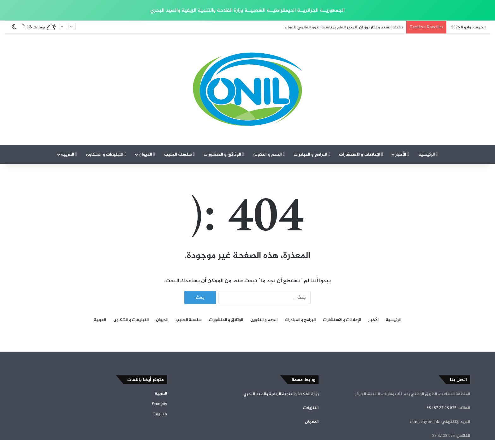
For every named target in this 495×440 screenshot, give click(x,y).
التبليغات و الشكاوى (106, 121)
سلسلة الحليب (179, 121)
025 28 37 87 (445, 375)
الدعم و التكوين (269, 121)
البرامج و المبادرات (312, 121)
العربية (69, 121)
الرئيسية (428, 121)
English (160, 381)
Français (159, 370)
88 (428, 375)
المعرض (312, 388)
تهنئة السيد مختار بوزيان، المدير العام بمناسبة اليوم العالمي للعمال (344, 27)
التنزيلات (311, 375)
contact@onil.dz (425, 388)
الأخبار (402, 121)
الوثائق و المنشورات (224, 121)
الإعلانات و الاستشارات (361, 121)
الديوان (147, 121)
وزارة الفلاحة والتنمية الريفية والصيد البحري (281, 361)
